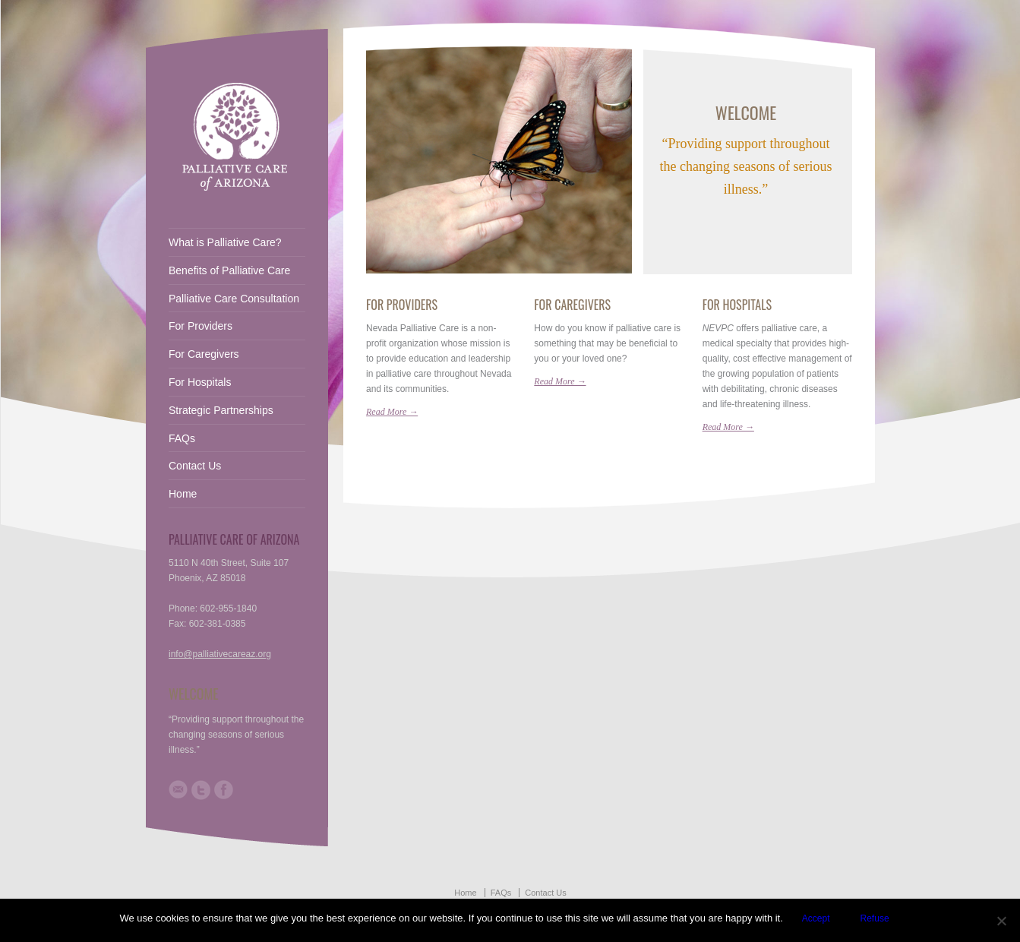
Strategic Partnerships (221, 410)
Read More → (392, 411)
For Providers (401, 305)
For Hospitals (737, 305)
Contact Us (195, 466)
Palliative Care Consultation (234, 298)
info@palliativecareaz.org (220, 654)
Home (183, 494)
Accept (816, 918)
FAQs (182, 438)
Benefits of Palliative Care (229, 270)
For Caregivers (572, 305)
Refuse (875, 918)
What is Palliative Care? (225, 242)
